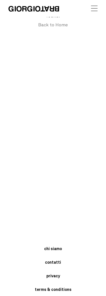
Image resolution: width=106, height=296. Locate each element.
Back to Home (53, 25)
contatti (53, 263)
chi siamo (53, 249)
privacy (53, 276)
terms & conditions (53, 290)
